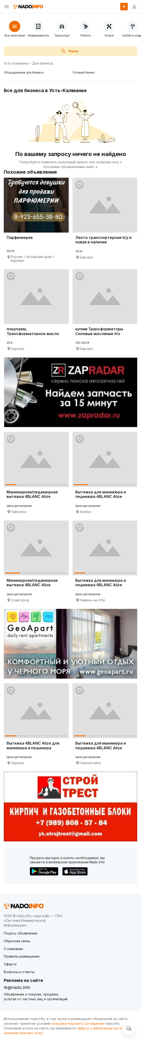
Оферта (10, 964)
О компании (13, 949)
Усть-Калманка (16, 63)
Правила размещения (21, 956)
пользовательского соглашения (77, 1023)
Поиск (69, 51)
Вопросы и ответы (19, 972)
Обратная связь (17, 941)
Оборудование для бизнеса (24, 72)
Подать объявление (20, 933)
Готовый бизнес (84, 72)
